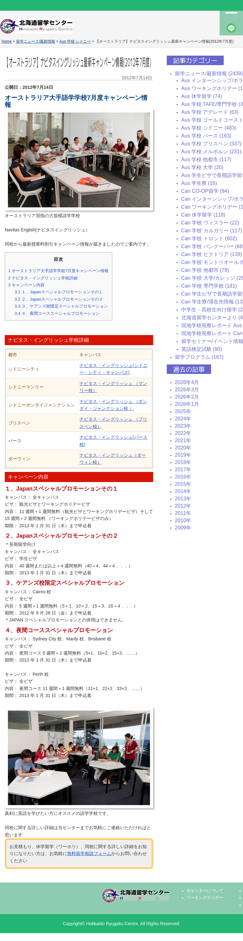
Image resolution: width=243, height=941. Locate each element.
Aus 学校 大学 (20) (202, 167)
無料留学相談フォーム (89, 853)
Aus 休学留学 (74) (201, 96)
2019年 (183, 455)
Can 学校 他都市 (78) (205, 270)
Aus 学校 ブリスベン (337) (211, 143)
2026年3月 (187, 389)
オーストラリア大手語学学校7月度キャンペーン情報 (58, 270)
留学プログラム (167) (199, 357)
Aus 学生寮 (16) (199, 183)
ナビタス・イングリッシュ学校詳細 (43, 278)
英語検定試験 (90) (201, 349)
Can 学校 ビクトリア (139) (211, 254)
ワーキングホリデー (204, 897)
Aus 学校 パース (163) (206, 135)
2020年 (183, 447)
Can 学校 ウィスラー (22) (210, 222)
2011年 (183, 513)
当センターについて (204, 891)
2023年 (183, 426)
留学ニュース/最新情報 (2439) (209, 73)
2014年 (183, 491)
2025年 (183, 411)
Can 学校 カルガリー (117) (211, 230)
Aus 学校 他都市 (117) (206, 159)
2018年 (183, 462)
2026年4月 (187, 382)
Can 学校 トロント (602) (209, 238)
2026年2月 (187, 397)
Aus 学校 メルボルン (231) (211, 151)
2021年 (183, 440)
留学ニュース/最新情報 (35, 41)
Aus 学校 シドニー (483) (208, 128)
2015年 (183, 484)
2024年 (183, 418)
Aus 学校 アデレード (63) (210, 112)
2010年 (183, 520)
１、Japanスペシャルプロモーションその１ (59, 292)
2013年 (183, 498)
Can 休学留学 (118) (203, 214)
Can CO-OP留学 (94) (205, 191)
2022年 (183, 433)
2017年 (183, 469)
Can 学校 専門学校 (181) (209, 286)
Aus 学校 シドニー (75, 41)
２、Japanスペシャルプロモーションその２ (59, 299)
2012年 (183, 506)
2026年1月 (187, 404)
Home (7, 41)
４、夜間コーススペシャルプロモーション (57, 313)
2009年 (183, 527)
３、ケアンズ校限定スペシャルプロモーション (61, 306)
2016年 (183, 477)
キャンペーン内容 (26, 285)
